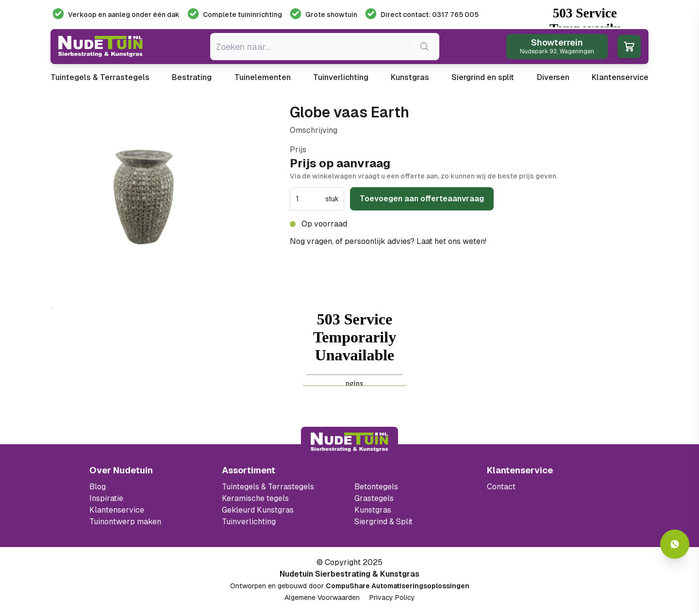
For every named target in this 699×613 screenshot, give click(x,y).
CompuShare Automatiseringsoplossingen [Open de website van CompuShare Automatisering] (397, 586)
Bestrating (192, 77)
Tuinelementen (262, 77)
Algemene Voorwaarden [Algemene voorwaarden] (322, 597)
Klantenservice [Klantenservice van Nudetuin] (116, 510)
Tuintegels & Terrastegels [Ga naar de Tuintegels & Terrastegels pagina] (268, 486)
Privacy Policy (392, 597)
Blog (97, 486)
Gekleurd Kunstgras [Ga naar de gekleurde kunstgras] (258, 510)
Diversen (553, 77)
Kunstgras (410, 77)
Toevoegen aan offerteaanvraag (422, 198)
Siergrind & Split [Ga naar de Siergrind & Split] (383, 521)
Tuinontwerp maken (125, 521)
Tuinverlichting (340, 77)
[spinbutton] (309, 199)
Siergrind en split (482, 77)
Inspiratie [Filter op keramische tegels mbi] (106, 498)
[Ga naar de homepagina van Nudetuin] (100, 46)
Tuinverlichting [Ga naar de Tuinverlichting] (249, 521)
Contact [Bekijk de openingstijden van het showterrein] (501, 486)
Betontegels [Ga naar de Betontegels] (376, 486)
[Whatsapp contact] (674, 544)
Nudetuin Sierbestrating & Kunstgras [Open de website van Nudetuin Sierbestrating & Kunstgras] (349, 574)
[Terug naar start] (349, 442)
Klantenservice (620, 77)
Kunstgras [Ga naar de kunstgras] (372, 510)
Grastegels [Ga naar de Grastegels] (374, 498)
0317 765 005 (514, 241)
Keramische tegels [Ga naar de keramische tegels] (255, 498)
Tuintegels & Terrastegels (100, 77)
